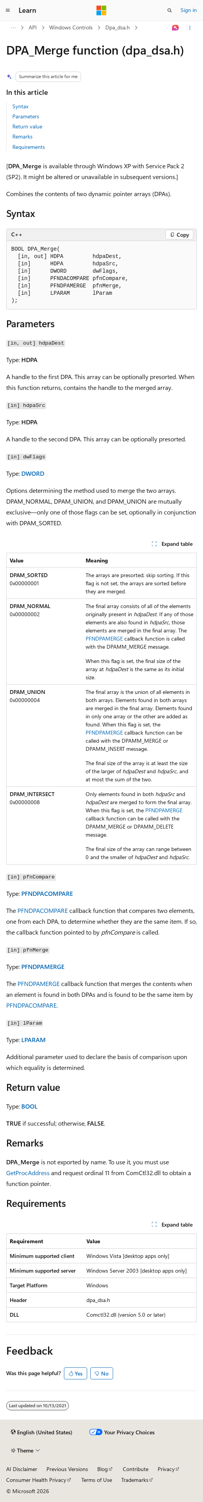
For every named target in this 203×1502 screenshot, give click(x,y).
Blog (102, 1469)
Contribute (135, 1469)
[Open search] (169, 10)
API (33, 27)
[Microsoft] (101, 10)
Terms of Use (96, 1479)
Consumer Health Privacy (36, 1479)
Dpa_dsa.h (117, 27)
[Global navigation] (7, 10)
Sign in (189, 10)
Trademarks (134, 1479)
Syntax (20, 106)
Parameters (25, 116)
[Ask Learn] (175, 28)
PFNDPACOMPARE (47, 893)
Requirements (28, 146)
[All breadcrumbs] (13, 28)
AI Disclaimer (21, 1469)
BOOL (29, 1106)
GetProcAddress (28, 1173)
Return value (27, 126)
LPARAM (33, 1040)
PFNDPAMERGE (104, 638)
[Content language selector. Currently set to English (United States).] (41, 1432)
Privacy (166, 1469)
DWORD (32, 473)
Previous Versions (67, 1469)
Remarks (22, 136)
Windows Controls (71, 27)
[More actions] (190, 28)
